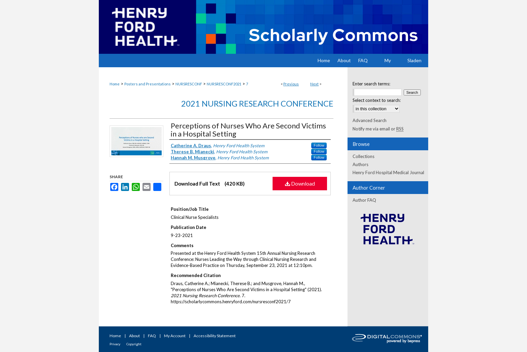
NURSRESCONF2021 (224, 84)
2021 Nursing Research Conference (257, 103)
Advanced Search (370, 120)
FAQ (152, 335)
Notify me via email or (378, 128)
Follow (319, 145)
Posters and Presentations (147, 84)
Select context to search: (377, 100)
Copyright (133, 344)
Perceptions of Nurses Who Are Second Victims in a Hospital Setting (248, 129)
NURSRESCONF (188, 84)
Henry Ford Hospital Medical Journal (388, 172)
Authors (360, 164)
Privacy (115, 344)
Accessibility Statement (215, 335)
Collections (363, 156)
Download (300, 183)
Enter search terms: (371, 83)
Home (115, 84)
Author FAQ (364, 200)
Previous (291, 84)
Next (314, 84)
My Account (175, 335)
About (134, 335)
